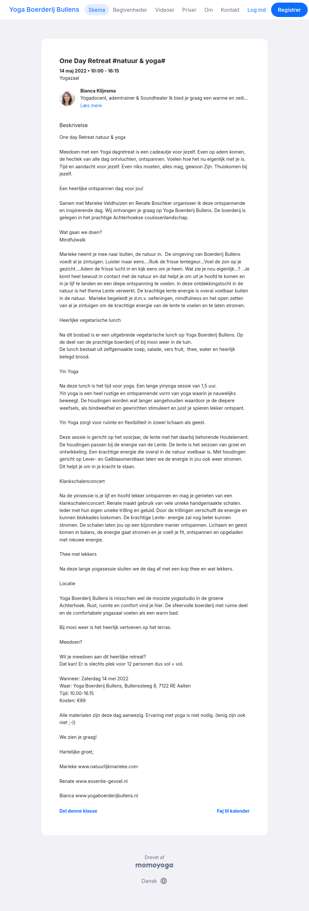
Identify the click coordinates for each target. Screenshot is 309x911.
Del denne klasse (78, 811)
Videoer (164, 10)
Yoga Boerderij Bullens (44, 9)
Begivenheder (130, 10)
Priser (189, 10)
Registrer (289, 10)
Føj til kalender (233, 811)
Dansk (154, 881)
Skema (97, 10)
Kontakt (230, 10)
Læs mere (91, 105)
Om (208, 10)
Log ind (257, 10)
